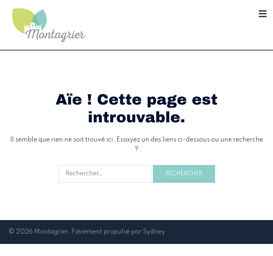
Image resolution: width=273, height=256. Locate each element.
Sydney (154, 232)
